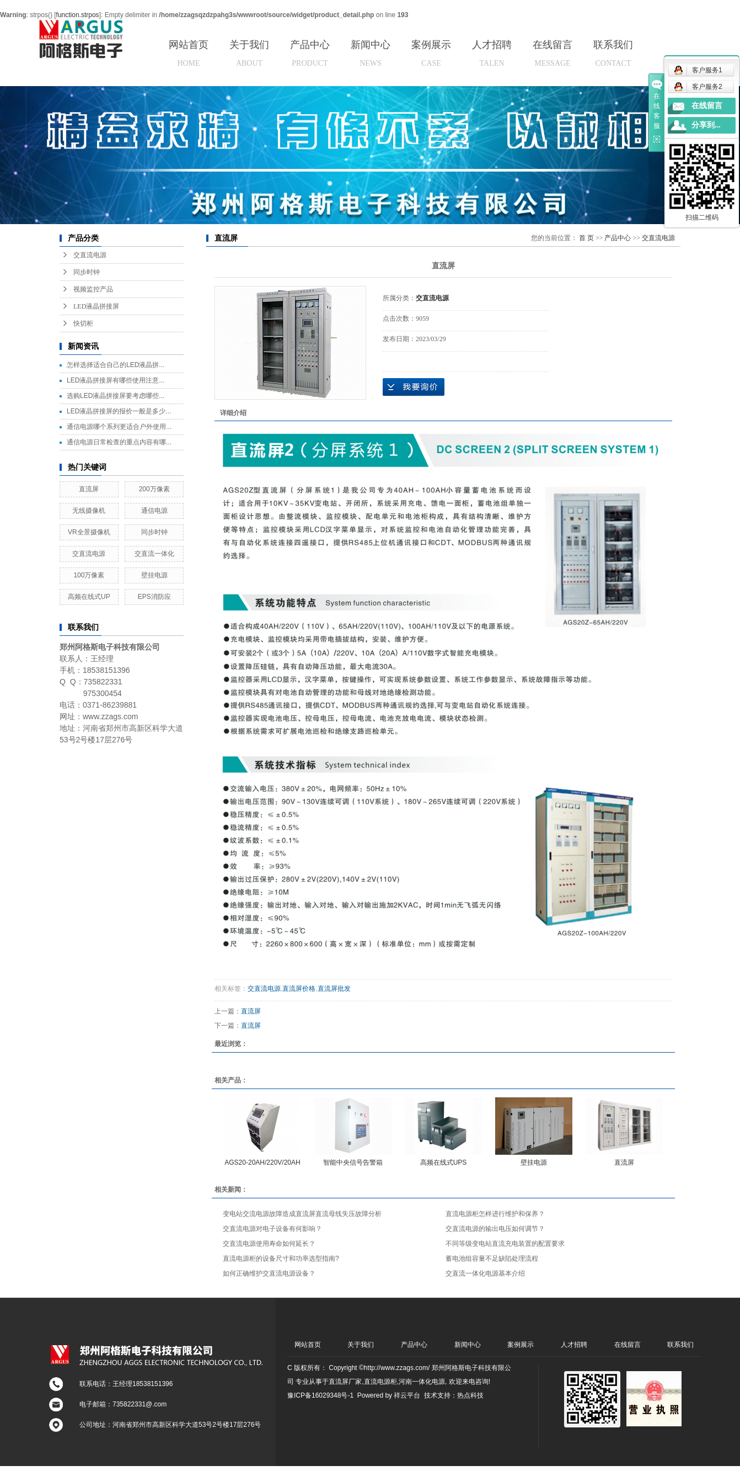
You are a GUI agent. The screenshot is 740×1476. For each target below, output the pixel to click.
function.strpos (77, 15)
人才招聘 (491, 53)
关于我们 (249, 53)
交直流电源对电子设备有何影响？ (272, 1229)
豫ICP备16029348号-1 (320, 1395)
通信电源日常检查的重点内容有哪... (119, 442)
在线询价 (413, 387)
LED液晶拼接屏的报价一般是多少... (119, 411)
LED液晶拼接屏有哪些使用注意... (115, 380)
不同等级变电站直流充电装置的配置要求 (505, 1243)
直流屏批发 (334, 988)
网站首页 (188, 53)
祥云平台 (407, 1395)
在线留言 (552, 53)
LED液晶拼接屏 (96, 306)
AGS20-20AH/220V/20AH (262, 1162)
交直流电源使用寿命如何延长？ (269, 1243)
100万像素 (88, 575)
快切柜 (83, 323)
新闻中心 (370, 53)
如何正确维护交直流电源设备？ (269, 1273)
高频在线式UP (89, 597)
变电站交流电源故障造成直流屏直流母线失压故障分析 (302, 1214)
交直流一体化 (154, 554)
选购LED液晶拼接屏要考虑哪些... (115, 396)
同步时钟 (86, 272)
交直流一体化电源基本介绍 (485, 1273)
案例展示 (431, 53)
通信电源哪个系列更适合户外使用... (119, 427)
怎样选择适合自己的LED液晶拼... (115, 365)
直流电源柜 (380, 1381)
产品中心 (309, 53)
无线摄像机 (88, 510)
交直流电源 (89, 255)
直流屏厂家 (345, 1381)
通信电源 (154, 510)
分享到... (706, 125)
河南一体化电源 (422, 1381)
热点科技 (470, 1395)
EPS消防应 (154, 597)
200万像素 (154, 489)
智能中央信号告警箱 (353, 1162)
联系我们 (613, 53)
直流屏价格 (298, 988)
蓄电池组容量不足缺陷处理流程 (492, 1258)
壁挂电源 (154, 575)
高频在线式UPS (443, 1162)
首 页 (586, 238)
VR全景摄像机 (89, 532)
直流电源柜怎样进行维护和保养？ (495, 1214)
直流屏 (89, 489)
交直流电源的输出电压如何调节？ (495, 1229)
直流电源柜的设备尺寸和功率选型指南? (281, 1258)
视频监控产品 (93, 289)
